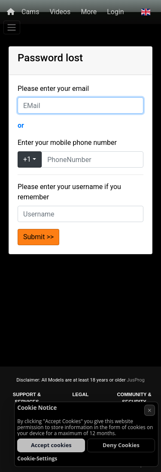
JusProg (136, 380)
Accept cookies (51, 445)
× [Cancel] (150, 410)
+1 (27, 159)
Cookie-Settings (37, 458)
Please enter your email (53, 88)
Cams (30, 12)
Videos (59, 12)
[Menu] (11, 27)
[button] (145, 12)
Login (115, 12)
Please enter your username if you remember (69, 192)
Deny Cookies (121, 445)
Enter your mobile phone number (67, 142)
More (89, 12)
